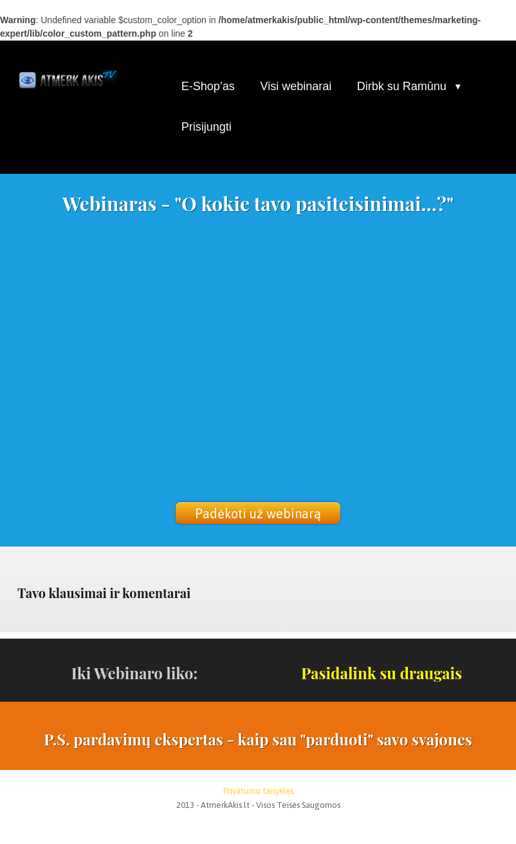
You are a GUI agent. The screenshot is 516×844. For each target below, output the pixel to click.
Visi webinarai (295, 86)
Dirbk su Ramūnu (402, 86)
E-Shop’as (208, 86)
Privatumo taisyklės (258, 791)
